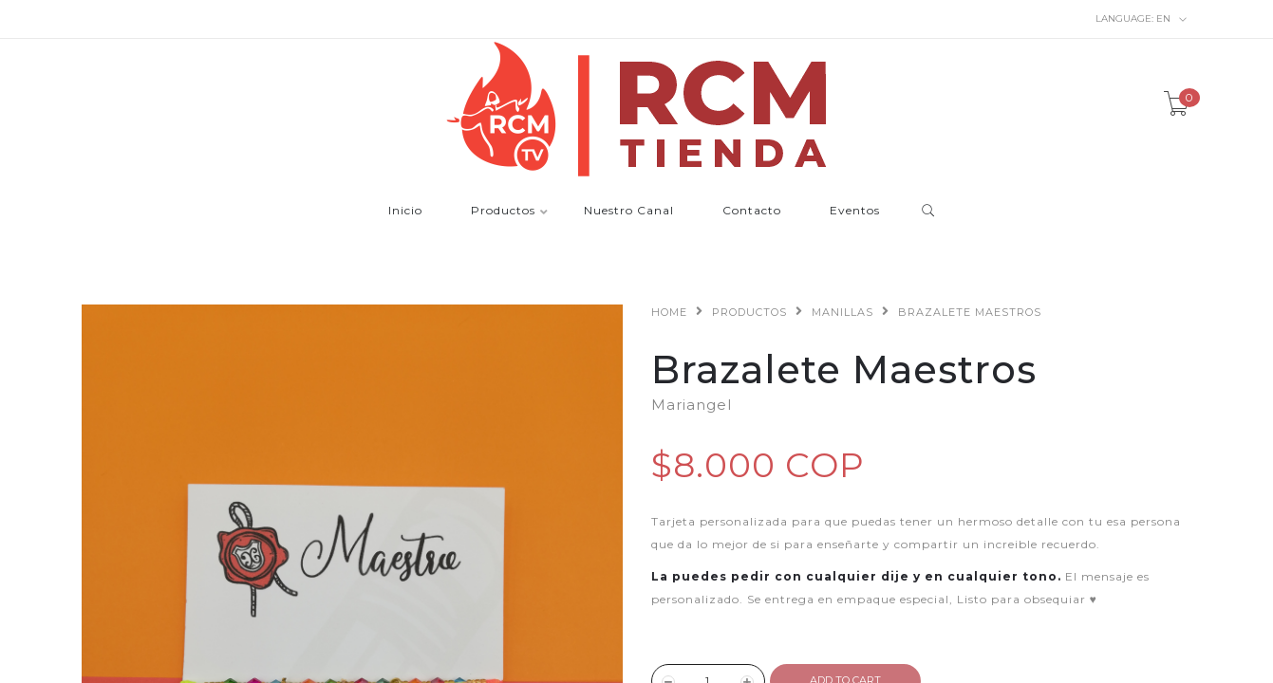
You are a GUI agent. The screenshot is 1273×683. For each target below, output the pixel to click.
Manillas (842, 312)
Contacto (751, 211)
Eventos (855, 211)
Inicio (405, 211)
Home (669, 312)
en (1141, 18)
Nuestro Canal (629, 211)
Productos (503, 211)
